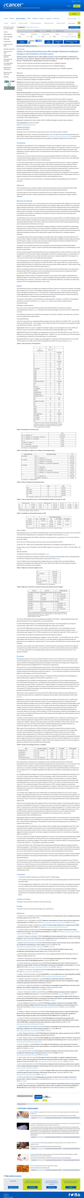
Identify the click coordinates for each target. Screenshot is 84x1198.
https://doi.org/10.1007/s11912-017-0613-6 (64, 1079)
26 (51, 807)
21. (17, 1033)
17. (17, 1003)
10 (76, 256)
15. (17, 992)
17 (35, 684)
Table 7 (47, 554)
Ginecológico (71, 23)
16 (56, 678)
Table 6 (65, 534)
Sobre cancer (51, 1187)
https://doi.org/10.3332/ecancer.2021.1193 (53, 1117)
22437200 (71, 1061)
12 (51, 671)
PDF (75, 46)
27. (17, 1070)
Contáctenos (7, 41)
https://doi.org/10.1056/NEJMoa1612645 (54, 922)
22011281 (52, 946)
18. (17, 1011)
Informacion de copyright (8, 60)
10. (17, 963)
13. (17, 978)
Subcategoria (34, 34)
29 (31, 842)
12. (17, 974)
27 (31, 823)
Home (6, 18)
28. (17, 1077)
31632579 (61, 994)
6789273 (72, 994)
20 (39, 705)
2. (17, 920)
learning (34, 18)
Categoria (22, 34)
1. (17, 916)
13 (53, 671)
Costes (6, 32)
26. (17, 1064)
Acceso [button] (69, 6)
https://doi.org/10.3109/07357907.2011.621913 (30, 946)
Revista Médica (21, 18)
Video (29, 18)
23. (17, 1044)
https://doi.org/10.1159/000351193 (32, 971)
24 (37, 782)
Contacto (6, 1194)
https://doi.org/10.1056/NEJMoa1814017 (56, 927)
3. (17, 925)
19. (17, 1018)
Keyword (70, 34)
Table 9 (19, 697)
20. (17, 1026)
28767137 (43, 1074)
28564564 (73, 922)
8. (17, 954)
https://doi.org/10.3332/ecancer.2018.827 (53, 1160)
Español (78, 1)
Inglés (73, 1)
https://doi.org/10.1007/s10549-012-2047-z (33, 940)
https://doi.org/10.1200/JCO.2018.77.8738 (40, 967)
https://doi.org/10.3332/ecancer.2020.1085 (53, 1148)
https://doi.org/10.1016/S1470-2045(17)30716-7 (31, 1024)
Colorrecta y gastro (35, 23)
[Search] (79, 18)
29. (17, 1083)
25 (73, 805)
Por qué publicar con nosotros (8, 63)
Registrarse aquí (13, 1187)
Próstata (13, 23)
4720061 (45, 1054)
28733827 (24, 1081)
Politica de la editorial (7, 56)
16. (17, 996)
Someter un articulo (9, 49)
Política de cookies (8, 1197)
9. (17, 958)
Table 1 (58, 290)
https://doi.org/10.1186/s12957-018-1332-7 (29, 1041)
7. (17, 949)
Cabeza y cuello (60, 23)
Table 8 (57, 558)
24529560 (34, 933)
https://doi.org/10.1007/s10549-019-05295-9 (47, 1007)
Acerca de (56, 18)
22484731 (53, 940)
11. (17, 969)
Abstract (62, 46)
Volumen (57, 34)
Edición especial (59, 31)
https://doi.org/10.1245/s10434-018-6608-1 (29, 989)
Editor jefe (7, 39)
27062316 (48, 1030)
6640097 (19, 1009)
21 (66, 718)
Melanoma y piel (48, 23)
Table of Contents (22, 42)
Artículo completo (69, 46)
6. (17, 942)
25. (17, 1057)
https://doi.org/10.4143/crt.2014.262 (27, 1054)
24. (17, 1051)
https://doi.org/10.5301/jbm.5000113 (27, 1068)
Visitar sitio (32, 1187)
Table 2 (39, 301)
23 (21, 723)
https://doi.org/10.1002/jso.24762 (26, 1074)
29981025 (49, 989)
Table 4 (36, 310)
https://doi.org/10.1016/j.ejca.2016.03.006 (29, 1030)
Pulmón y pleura (23, 23)
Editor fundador (8, 36)
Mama (6, 23)
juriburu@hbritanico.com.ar (28, 124)
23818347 (53, 1000)
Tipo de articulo (45, 34)
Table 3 (47, 301)
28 (30, 834)
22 (41, 705)
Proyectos (6, 1195)
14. (17, 985)
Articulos (37, 31)
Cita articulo (49, 42)
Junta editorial (8, 34)
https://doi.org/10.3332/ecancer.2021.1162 (27, 46)
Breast (24, 1104)
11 (48, 266)
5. (17, 936)
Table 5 (70, 341)
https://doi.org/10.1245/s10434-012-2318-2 (50, 1061)
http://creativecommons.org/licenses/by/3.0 (58, 136)
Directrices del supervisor (8, 73)
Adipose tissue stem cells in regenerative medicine (46, 1165)
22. (17, 1037)
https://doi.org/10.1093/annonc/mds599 (55, 976)
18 (25, 686)
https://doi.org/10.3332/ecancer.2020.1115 (53, 1137)
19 (36, 690)
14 (53, 678)
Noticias (12, 18)
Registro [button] (76, 6)
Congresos (49, 18)
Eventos (41, 18)
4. (17, 929)
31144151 (67, 1007)
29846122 (59, 967)
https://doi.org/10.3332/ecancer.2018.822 (53, 1169)
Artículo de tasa (58, 42)
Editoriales (48, 31)
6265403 (31, 1048)
